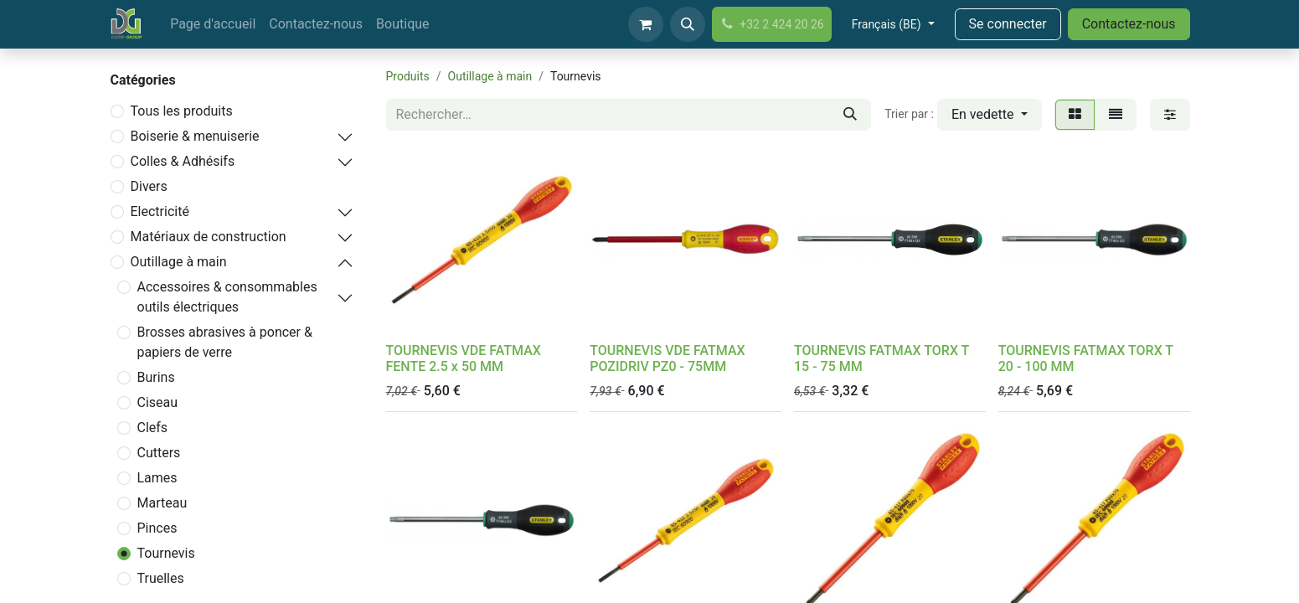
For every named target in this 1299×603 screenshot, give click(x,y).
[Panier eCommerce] (645, 24)
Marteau (162, 503)
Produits (408, 76)
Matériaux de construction (208, 237)
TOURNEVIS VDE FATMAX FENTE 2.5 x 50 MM (463, 358)
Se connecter (1008, 24)
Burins (156, 377)
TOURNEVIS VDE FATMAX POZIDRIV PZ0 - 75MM (667, 358)
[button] (687, 24)
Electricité (160, 211)
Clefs (152, 428)
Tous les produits (182, 111)
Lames (157, 478)
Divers (149, 186)
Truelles (160, 578)
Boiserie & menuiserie (195, 136)
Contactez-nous (1129, 24)
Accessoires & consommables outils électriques (227, 297)
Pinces (157, 528)
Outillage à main (179, 262)
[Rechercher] (850, 115)
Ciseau (157, 402)
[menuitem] (212, 24)
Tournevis (166, 553)
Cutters (159, 453)
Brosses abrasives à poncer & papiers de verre (224, 342)
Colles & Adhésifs (183, 161)
